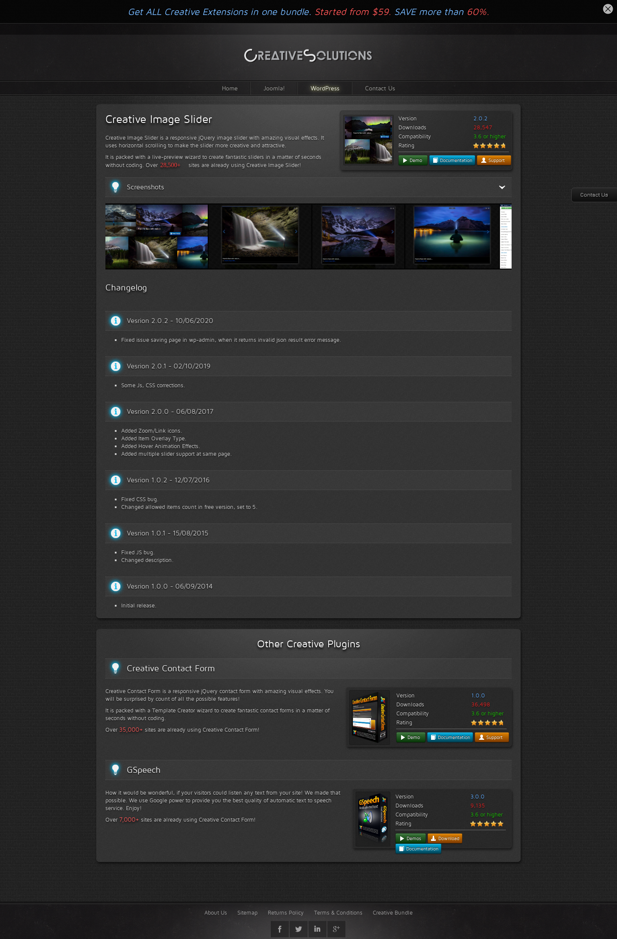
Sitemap (247, 912)
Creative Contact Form (171, 668)
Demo (412, 160)
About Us (215, 912)
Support (493, 160)
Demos (410, 838)
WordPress (325, 88)
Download (445, 838)
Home (230, 88)
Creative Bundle (393, 912)
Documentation (452, 160)
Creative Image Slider (158, 119)
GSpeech (144, 770)
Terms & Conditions (338, 912)
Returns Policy (286, 912)
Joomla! (274, 88)
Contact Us (380, 88)
